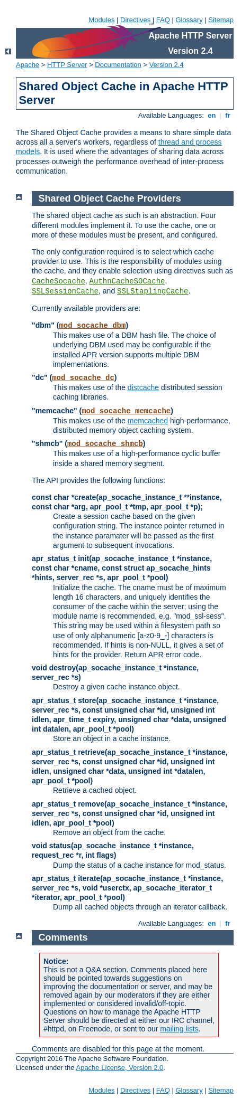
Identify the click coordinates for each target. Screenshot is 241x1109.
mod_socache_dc (83, 378)
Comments (63, 937)
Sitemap (221, 20)
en (212, 115)
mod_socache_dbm (92, 325)
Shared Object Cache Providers (110, 198)
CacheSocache (58, 281)
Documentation (118, 65)
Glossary (188, 20)
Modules (101, 20)
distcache (143, 387)
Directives (135, 20)
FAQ (163, 20)
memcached (148, 420)
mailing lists (179, 1029)
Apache (27, 65)
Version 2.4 (166, 65)
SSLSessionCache (65, 291)
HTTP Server (67, 65)
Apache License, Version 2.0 (119, 1068)
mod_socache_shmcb (105, 444)
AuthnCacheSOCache (127, 281)
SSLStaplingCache (152, 291)
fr (228, 115)
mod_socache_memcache (126, 411)
